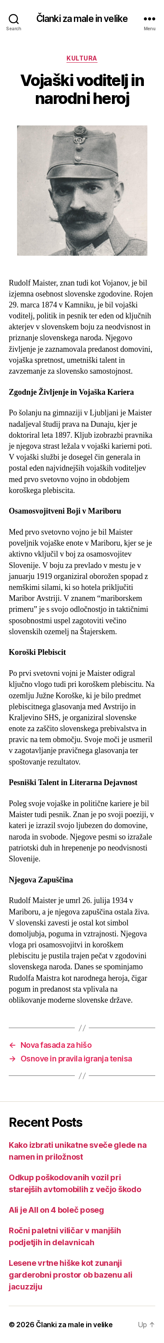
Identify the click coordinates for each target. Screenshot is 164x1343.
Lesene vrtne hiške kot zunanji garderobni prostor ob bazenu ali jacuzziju (70, 1274)
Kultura (82, 58)
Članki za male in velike (82, 18)
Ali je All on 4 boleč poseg (56, 1209)
